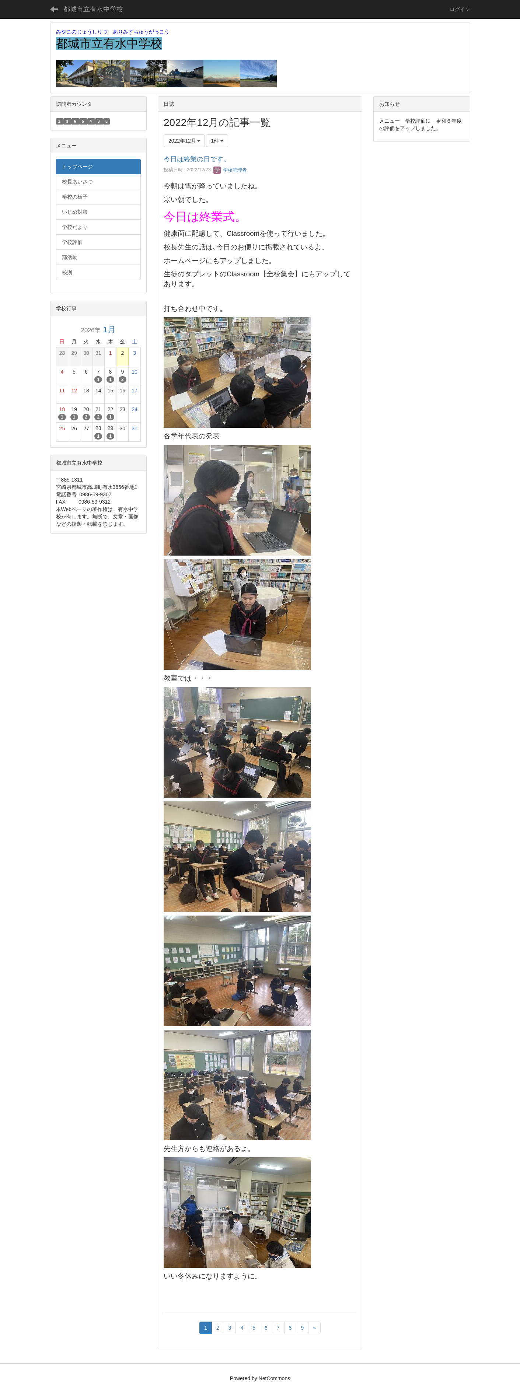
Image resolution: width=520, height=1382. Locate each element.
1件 (217, 141)
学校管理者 (230, 170)
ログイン (460, 9)
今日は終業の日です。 (197, 159)
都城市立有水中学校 (93, 9)
